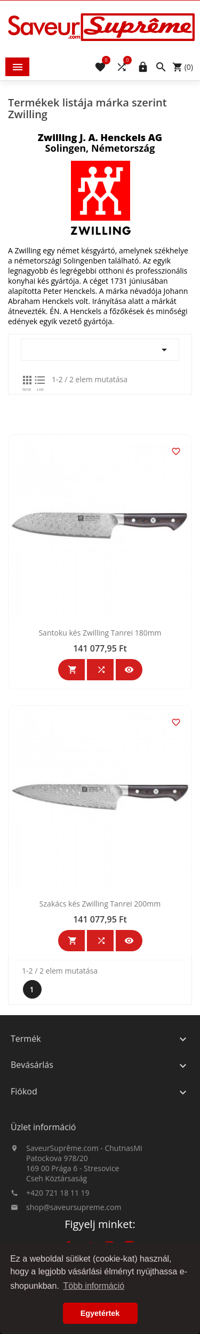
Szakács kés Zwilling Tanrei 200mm (100, 998)
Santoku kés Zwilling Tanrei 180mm (99, 727)
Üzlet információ (43, 1161)
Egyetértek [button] (100, 1313)
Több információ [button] (93, 1285)
